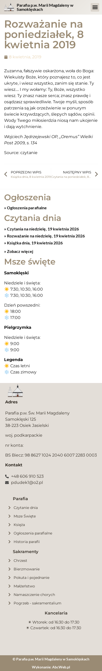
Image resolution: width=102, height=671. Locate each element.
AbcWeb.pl (61, 667)
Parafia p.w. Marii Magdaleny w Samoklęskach (45, 7)
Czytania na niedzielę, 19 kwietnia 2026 (42, 228)
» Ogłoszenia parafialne (25, 207)
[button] (95, 7)
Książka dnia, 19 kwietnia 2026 (34, 242)
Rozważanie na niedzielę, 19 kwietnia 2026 (45, 235)
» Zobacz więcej (18, 251)
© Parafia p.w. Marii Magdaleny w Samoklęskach (51, 659)
